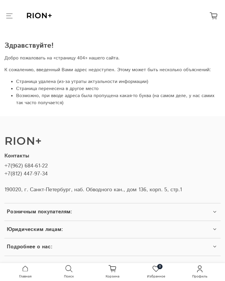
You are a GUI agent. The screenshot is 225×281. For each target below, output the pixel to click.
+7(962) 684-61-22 (26, 166)
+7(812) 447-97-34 (26, 174)
